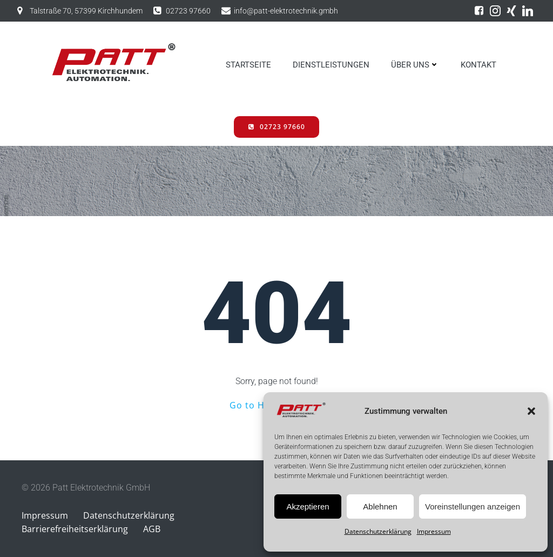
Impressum (434, 531)
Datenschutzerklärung (378, 531)
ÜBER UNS (415, 65)
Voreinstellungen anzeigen (472, 506)
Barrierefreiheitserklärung (75, 529)
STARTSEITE (248, 65)
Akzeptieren (307, 506)
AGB (151, 529)
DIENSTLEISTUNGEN (331, 65)
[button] (531, 411)
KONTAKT (478, 65)
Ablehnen (380, 506)
